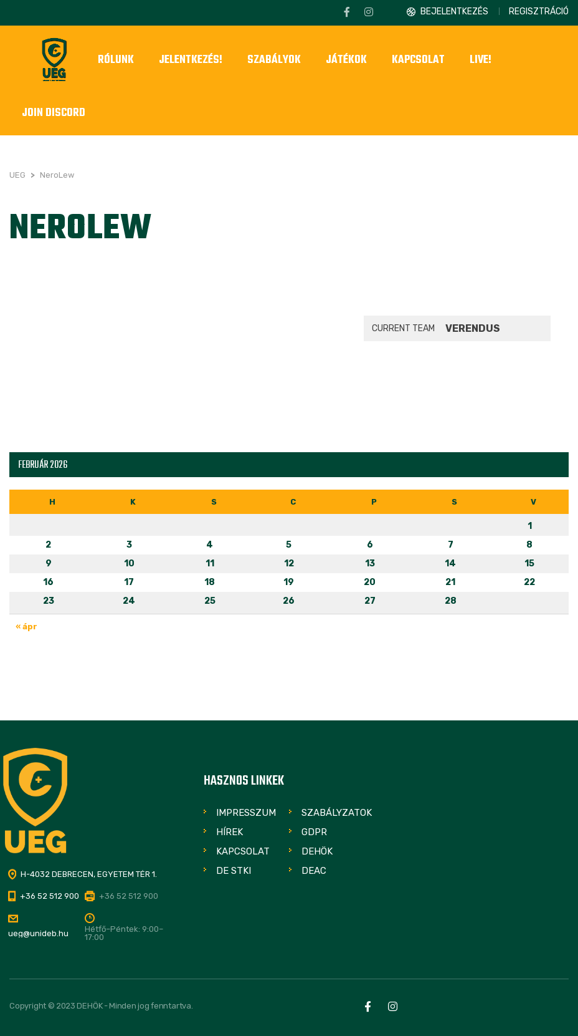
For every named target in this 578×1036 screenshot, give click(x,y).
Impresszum (246, 812)
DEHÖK (317, 851)
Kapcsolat (243, 851)
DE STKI (233, 870)
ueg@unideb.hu (38, 933)
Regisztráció (539, 11)
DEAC (313, 870)
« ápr (26, 626)
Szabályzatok (336, 812)
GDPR (314, 832)
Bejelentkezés (454, 11)
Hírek (229, 832)
